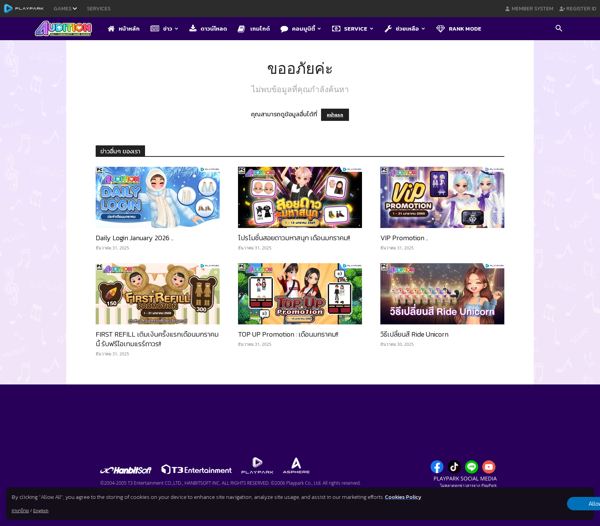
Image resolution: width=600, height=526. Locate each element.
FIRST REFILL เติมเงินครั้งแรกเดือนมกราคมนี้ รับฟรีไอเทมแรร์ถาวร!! (157, 339)
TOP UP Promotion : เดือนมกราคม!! (288, 334)
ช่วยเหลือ (405, 28)
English (41, 510)
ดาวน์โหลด (208, 28)
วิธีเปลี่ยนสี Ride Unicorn (414, 334)
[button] (558, 29)
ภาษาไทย (20, 510)
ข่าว (164, 28)
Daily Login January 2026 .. (134, 238)
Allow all (554, 503)
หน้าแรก (335, 115)
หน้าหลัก (124, 28)
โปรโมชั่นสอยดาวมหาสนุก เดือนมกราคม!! (294, 238)
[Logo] (67, 29)
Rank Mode (458, 28)
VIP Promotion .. (404, 238)
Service (352, 28)
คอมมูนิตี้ (300, 28)
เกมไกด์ (254, 28)
